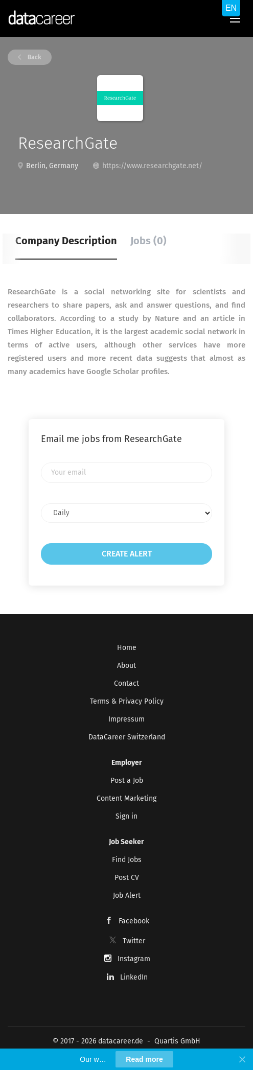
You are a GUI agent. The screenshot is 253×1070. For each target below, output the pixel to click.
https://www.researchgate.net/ (152, 165)
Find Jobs (127, 859)
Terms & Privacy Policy (127, 701)
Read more (144, 1059)
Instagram (134, 959)
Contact (126, 683)
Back (33, 57)
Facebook (134, 921)
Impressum (126, 719)
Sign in (126, 816)
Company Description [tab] (66, 241)
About (126, 665)
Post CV (126, 877)
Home (126, 647)
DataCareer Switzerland (126, 737)
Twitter (134, 941)
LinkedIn (134, 977)
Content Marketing (126, 798)
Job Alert (127, 895)
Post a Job (126, 780)
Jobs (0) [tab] (148, 241)
